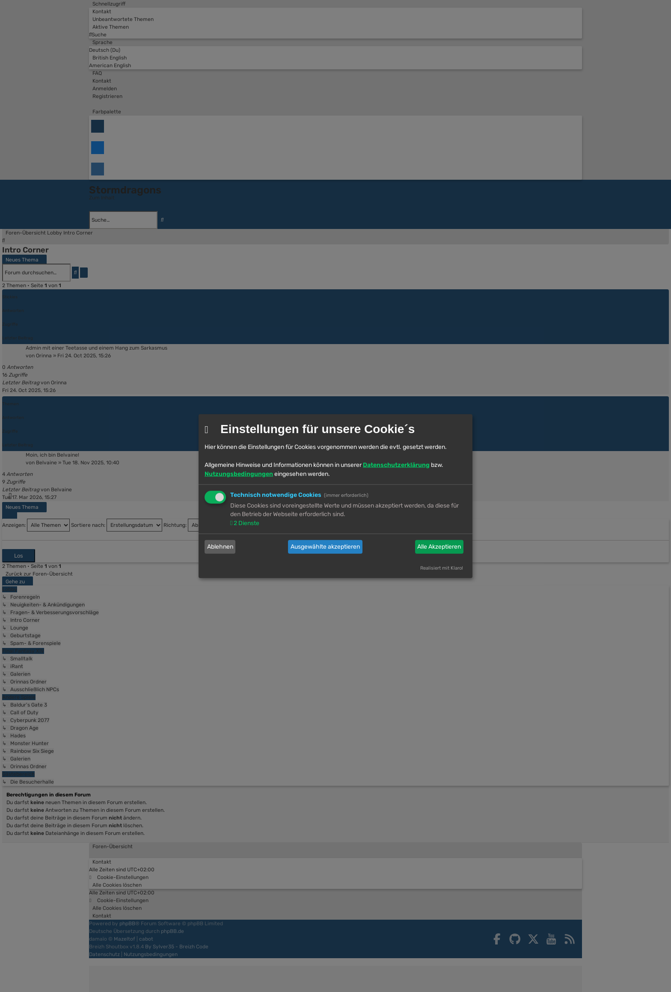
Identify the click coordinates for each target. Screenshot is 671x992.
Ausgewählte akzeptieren (325, 546)
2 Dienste (245, 522)
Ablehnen (220, 546)
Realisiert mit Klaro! (441, 568)
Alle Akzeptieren (439, 546)
